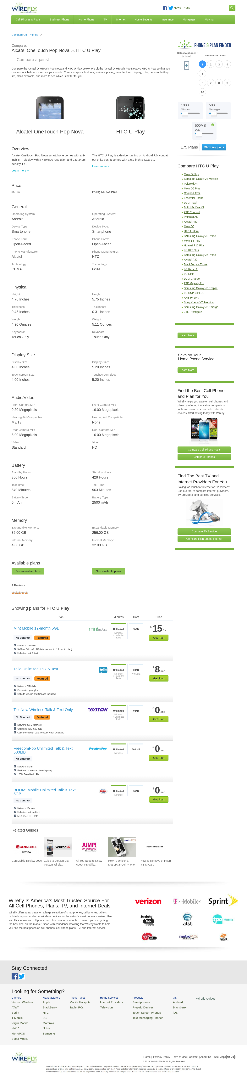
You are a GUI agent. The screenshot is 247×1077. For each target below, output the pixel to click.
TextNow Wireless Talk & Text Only (43, 710)
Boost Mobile (19, 1034)
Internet (120, 19)
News (177, 7)
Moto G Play (191, 151)
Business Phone (59, 19)
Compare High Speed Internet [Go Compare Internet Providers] (204, 516)
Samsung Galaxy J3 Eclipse (200, 265)
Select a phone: (186, 55)
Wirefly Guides (190, 998)
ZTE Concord (192, 189)
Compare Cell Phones (25, 34)
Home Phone (86, 19)
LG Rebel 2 (191, 246)
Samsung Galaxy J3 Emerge (201, 284)
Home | (147, 1052)
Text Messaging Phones (137, 1015)
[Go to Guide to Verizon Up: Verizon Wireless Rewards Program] (58, 847)
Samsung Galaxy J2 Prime (200, 213)
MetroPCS (17, 1029)
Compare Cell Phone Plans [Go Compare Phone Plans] (204, 427)
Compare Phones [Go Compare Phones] (204, 434)
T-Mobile (16, 1015)
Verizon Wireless (21, 1001)
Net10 (15, 1025)
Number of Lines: (215, 55)
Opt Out (230, 1052)
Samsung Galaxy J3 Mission (201, 156)
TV (105, 19)
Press (186, 7)
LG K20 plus (191, 227)
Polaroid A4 (191, 161)
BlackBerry (46, 1006)
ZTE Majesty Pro (194, 260)
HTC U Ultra (191, 208)
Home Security (143, 19)
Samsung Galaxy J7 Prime (200, 232)
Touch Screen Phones (136, 1011)
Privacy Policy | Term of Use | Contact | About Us (182, 1052)
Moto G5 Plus (192, 166)
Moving (209, 19)
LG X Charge (192, 256)
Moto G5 (189, 203)
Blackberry (166, 1006)
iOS (162, 1011)
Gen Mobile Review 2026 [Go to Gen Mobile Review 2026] (27, 860)
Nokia (43, 1025)
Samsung (45, 1029)
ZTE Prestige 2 (193, 289)
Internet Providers (104, 1001)
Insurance (167, 19)
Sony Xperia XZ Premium (199, 280)
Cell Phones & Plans (28, 19)
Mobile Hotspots (76, 1001)
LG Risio (189, 251)
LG (41, 1015)
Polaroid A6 (191, 194)
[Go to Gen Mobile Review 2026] (25, 847)
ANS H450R (191, 275)
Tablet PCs (73, 1006)
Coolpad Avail (192, 170)
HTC (42, 1011)
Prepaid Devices (133, 1006)
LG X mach (190, 180)
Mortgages (189, 19)
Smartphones (131, 1001)
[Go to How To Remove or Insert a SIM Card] (154, 847)
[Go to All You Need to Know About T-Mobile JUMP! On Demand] (90, 847)
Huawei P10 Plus (194, 223)
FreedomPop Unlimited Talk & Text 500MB (43, 750)
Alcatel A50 (190, 199)
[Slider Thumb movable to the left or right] (185, 92)
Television (100, 1006)
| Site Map (219, 1052)
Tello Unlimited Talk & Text (36, 669)
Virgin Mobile (19, 1020)
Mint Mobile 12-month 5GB (36, 628)
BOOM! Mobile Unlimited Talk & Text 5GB (45, 792)
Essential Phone (193, 175)
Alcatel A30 (190, 237)
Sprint (15, 1011)
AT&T (15, 1006)
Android (164, 1001)
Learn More (187, 313)
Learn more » (20, 170)
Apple (43, 1001)
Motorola (45, 1020)
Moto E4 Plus (192, 218)
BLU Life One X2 (194, 185)
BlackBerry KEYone (195, 242)
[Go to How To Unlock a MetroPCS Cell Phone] (122, 847)
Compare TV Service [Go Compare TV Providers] (204, 509)
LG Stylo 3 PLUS (194, 270)
